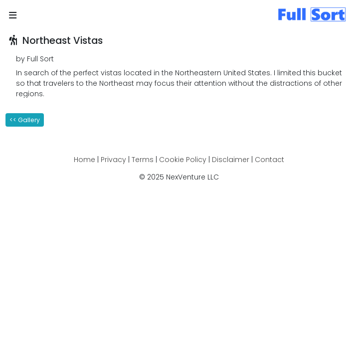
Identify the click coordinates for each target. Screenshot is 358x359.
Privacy (113, 160)
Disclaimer (230, 160)
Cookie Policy (182, 160)
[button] (12, 15)
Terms (143, 160)
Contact (269, 160)
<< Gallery (24, 120)
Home (84, 160)
